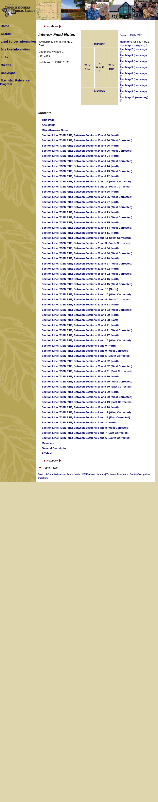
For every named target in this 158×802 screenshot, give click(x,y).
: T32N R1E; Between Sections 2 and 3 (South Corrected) (86, 243)
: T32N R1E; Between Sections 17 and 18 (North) (80, 407)
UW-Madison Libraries (93, 474)
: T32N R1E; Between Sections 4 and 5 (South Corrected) (86, 355)
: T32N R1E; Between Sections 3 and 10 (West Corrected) (86, 294)
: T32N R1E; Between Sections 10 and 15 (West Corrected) (87, 284)
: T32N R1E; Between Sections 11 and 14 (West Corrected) (87, 227)
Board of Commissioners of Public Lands (59, 474)
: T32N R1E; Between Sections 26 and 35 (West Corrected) (87, 196)
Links (4, 57)
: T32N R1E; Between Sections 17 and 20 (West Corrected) (87, 396)
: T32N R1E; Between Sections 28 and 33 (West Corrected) (87, 309)
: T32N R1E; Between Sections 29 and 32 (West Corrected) (87, 366)
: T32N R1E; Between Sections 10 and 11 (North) (80, 232)
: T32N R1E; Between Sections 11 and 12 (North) (80, 176)
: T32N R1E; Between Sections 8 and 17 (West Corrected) (86, 412)
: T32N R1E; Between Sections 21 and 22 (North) (80, 268)
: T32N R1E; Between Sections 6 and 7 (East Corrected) (85, 432)
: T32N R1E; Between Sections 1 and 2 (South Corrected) (86, 186)
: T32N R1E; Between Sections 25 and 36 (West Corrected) (87, 140)
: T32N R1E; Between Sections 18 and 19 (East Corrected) (86, 402)
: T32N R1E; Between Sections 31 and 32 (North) (80, 361)
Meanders (126, 41)
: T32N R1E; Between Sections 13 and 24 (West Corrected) (87, 161)
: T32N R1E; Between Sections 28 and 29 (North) (80, 314)
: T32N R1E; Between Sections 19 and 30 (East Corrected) (86, 386)
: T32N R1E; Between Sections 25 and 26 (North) (80, 145)
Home (5, 26)
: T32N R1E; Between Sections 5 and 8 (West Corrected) (85, 427)
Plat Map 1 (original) (134, 45)
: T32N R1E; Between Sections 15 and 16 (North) (80, 279)
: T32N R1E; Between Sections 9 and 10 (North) (80, 289)
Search (6, 33)
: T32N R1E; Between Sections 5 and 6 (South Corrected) (86, 437)
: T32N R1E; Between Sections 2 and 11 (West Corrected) (86, 237)
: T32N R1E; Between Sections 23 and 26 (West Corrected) (87, 207)
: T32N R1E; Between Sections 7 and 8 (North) (79, 422)
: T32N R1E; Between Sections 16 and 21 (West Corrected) (87, 330)
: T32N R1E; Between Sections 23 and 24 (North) (80, 155)
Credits (6, 65)
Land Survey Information (18, 41)
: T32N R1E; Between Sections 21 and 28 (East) (80, 319)
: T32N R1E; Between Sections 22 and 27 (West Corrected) (87, 263)
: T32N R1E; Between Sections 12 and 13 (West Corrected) (87, 171)
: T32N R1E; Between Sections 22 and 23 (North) (80, 212)
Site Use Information (15, 49)
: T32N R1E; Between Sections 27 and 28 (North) (80, 258)
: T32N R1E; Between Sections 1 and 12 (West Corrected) (86, 181)
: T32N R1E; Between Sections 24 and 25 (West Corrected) (87, 150)
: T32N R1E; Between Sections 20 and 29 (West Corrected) (87, 381)
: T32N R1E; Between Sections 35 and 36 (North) (80, 135)
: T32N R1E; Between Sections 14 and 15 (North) (80, 222)
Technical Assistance (117, 474)
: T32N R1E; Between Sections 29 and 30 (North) (80, 376)
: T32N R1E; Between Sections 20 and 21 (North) (80, 325)
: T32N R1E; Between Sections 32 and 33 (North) (80, 304)
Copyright (8, 73)
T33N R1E (99, 44)
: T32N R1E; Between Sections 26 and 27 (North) (80, 201)
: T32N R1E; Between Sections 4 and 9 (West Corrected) (85, 350)
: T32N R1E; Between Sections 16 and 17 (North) (80, 335)
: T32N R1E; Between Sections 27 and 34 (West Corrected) (87, 253)
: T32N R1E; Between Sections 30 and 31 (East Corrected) (86, 371)
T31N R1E (99, 90)
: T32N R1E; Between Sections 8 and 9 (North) (79, 345)
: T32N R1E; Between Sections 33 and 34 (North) (80, 248)
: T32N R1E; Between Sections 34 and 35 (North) (80, 191)
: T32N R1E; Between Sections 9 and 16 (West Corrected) (86, 340)
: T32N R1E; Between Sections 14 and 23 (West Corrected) (87, 217)
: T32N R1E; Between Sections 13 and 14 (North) (80, 166)
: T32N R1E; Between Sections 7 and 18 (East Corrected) (86, 417)
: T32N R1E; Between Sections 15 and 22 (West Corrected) (87, 273)
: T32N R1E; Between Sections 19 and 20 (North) (80, 391)
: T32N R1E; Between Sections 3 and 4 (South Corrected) (86, 299)
